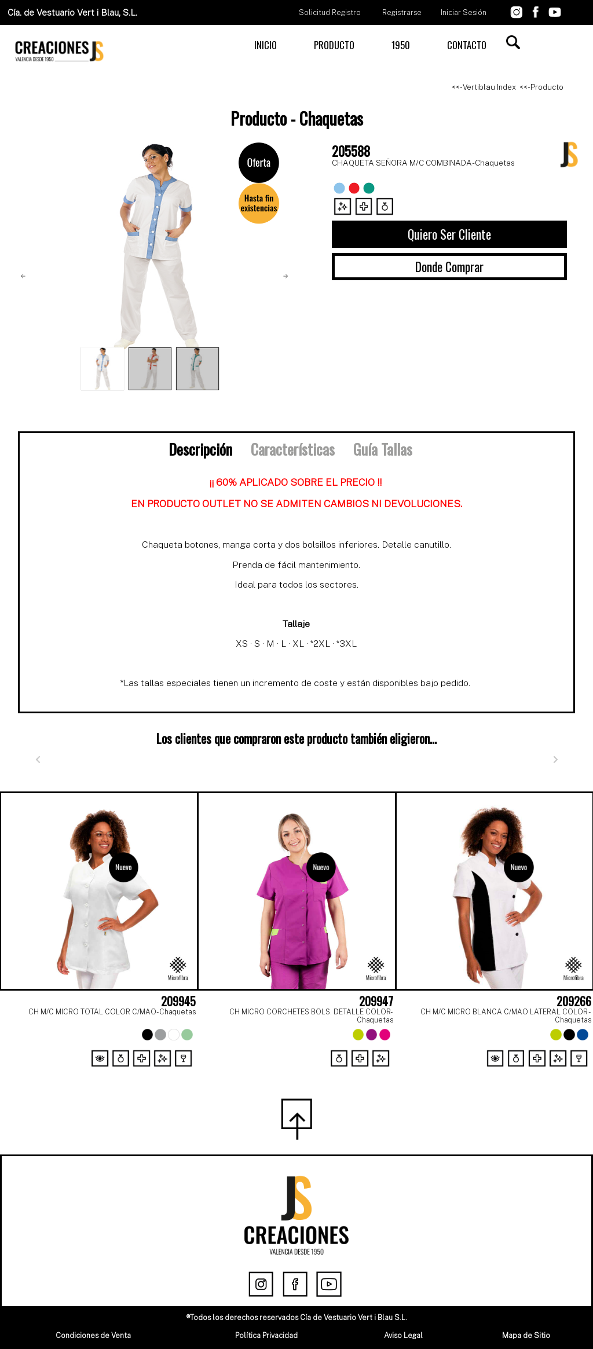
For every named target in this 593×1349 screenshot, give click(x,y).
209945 (178, 1001)
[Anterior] (37, 759)
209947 (376, 1001)
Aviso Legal (403, 1335)
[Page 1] (283, 1073)
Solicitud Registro (330, 12)
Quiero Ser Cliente (449, 234)
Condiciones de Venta (93, 1335)
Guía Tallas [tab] (382, 449)
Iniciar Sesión (463, 12)
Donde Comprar (449, 266)
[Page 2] (309, 1073)
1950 (400, 45)
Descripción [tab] (200, 449)
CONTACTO (466, 45)
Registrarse (402, 12)
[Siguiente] (555, 759)
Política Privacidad (266, 1335)
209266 (574, 1001)
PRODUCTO (334, 45)
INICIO (265, 45)
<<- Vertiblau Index (484, 87)
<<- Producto (541, 87)
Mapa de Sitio (526, 1335)
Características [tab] (293, 449)
